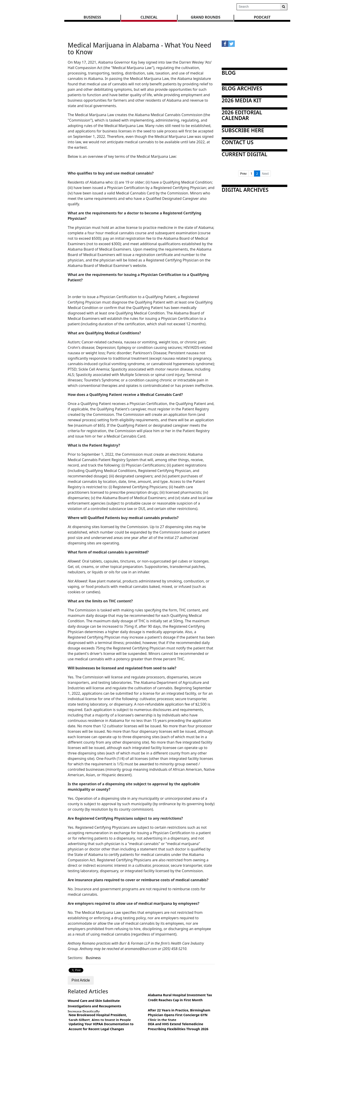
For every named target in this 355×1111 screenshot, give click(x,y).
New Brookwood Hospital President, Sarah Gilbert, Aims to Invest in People (100, 1017)
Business (93, 957)
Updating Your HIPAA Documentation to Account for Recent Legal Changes (101, 1026)
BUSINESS (92, 17)
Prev (243, 173)
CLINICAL (149, 17)
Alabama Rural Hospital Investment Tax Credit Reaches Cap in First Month (180, 997)
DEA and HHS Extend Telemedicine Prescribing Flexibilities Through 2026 (178, 1026)
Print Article (81, 980)
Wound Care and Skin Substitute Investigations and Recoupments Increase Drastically (94, 1006)
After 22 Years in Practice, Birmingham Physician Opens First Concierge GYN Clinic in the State (179, 1015)
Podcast (262, 17)
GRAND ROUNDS (206, 17)
